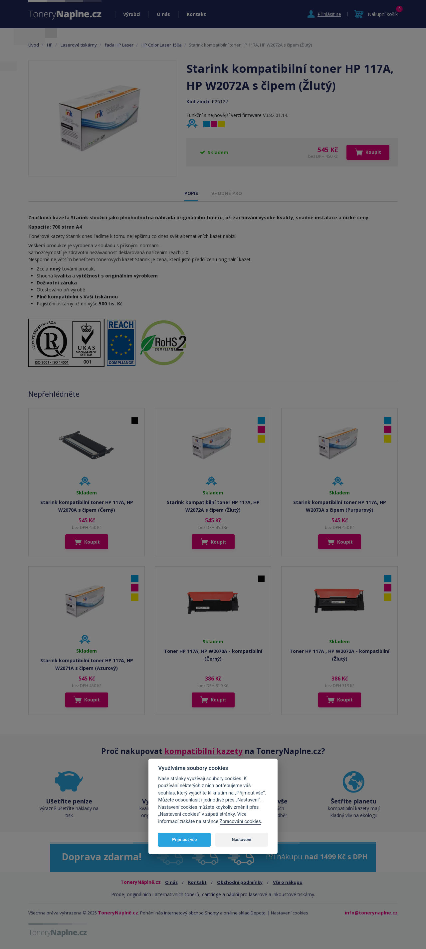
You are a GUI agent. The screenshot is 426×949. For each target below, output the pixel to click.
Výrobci (131, 14)
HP (50, 45)
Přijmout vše (184, 839)
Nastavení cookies (289, 913)
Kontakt (196, 14)
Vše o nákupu (288, 882)
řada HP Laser (119, 45)
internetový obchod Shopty (191, 913)
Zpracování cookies (240, 821)
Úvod (33, 45)
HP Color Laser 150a (161, 45)
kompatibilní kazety (203, 751)
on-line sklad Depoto (245, 913)
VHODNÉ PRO (226, 193)
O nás (163, 14)
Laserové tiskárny (79, 45)
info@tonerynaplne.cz (371, 912)
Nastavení (241, 839)
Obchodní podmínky (240, 882)
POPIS (191, 193)
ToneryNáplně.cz (118, 912)
